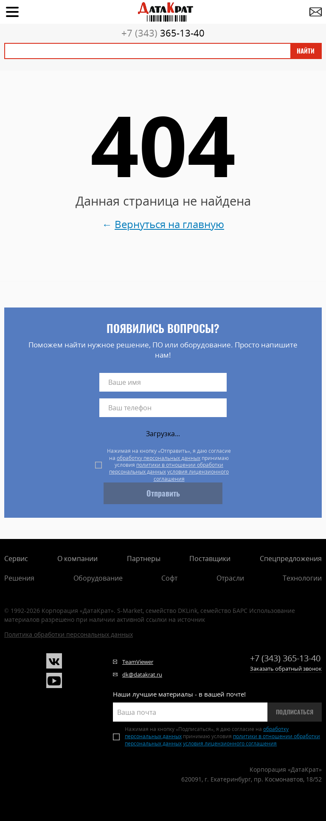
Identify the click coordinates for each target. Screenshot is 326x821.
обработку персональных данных (158, 458)
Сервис (16, 558)
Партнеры (143, 558)
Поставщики (209, 558)
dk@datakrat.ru (142, 674)
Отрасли (230, 578)
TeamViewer (137, 662)
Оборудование (98, 578)
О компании (77, 558)
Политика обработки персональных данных (68, 634)
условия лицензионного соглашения (191, 475)
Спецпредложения (291, 558)
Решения (19, 578)
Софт (169, 578)
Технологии (302, 578)
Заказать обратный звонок (286, 668)
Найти (306, 51)
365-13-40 (163, 32)
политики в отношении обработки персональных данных (166, 468)
